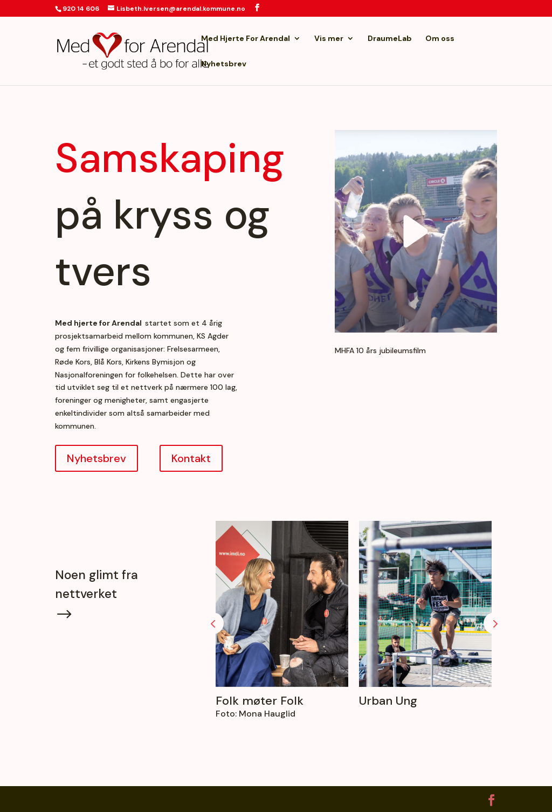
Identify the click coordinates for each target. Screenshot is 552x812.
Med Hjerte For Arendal (245, 39)
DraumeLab (390, 39)
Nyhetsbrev (223, 64)
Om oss (439, 39)
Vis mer (328, 39)
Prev (213, 623)
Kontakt (191, 458)
